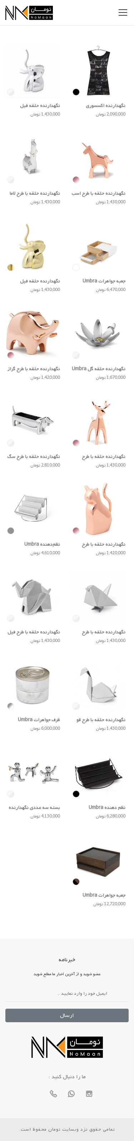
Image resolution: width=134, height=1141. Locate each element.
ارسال (67, 1015)
